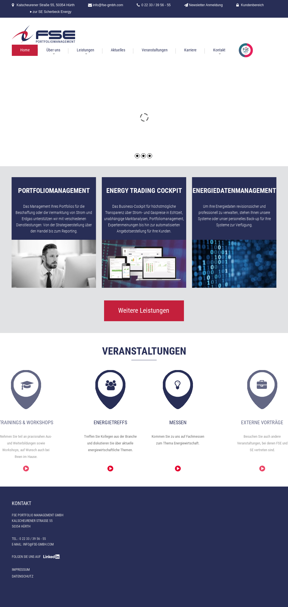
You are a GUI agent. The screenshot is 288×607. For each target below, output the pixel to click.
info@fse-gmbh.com (108, 5)
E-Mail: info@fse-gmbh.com (33, 544)
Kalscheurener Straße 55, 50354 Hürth (46, 5)
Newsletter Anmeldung (206, 5)
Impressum (21, 569)
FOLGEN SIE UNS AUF (36, 557)
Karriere (190, 50)
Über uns (53, 50)
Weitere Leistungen (143, 310)
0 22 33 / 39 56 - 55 (156, 5)
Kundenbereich (252, 5)
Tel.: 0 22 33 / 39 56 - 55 (29, 539)
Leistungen (85, 50)
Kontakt (219, 50)
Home (25, 50)
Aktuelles (118, 50)
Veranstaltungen (155, 50)
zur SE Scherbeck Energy (52, 12)
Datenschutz (22, 576)
